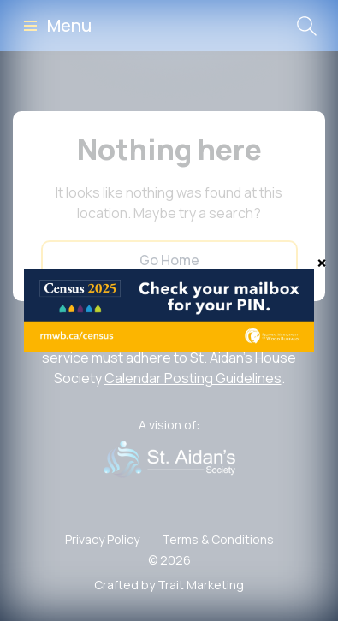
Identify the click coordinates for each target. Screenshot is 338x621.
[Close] (322, 262)
